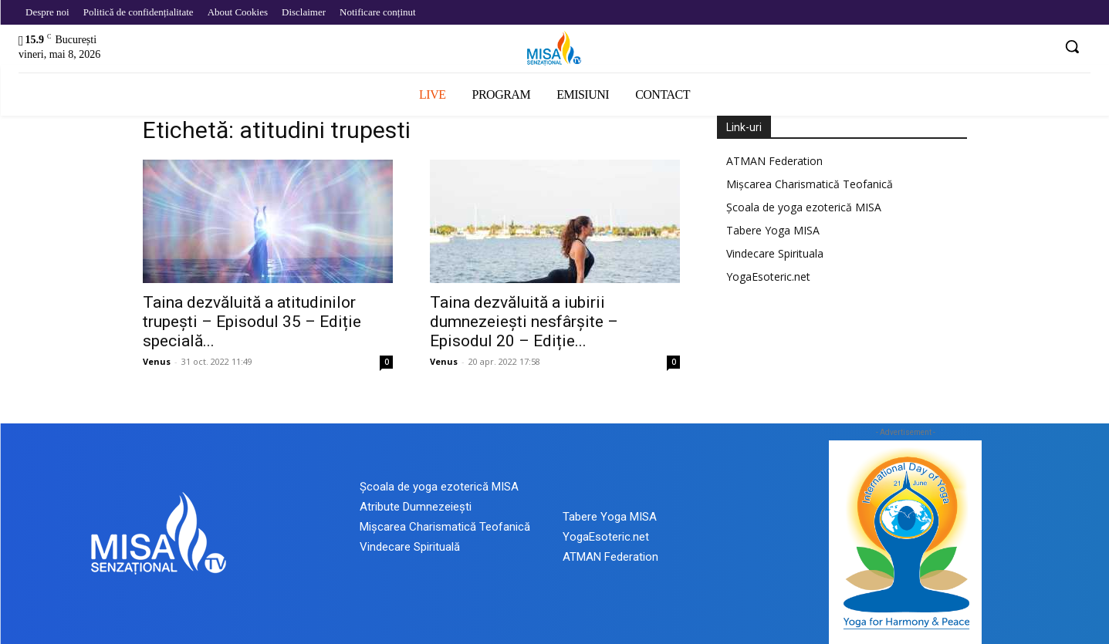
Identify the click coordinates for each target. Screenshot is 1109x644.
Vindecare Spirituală (410, 547)
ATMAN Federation (774, 160)
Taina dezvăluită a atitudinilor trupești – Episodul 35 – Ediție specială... (252, 321)
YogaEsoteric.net (768, 276)
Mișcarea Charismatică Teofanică (809, 184)
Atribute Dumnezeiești (416, 507)
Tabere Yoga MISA (773, 230)
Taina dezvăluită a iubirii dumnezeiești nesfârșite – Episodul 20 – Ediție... (524, 321)
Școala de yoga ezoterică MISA (803, 207)
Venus (157, 361)
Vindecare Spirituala (774, 253)
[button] (1071, 46)
